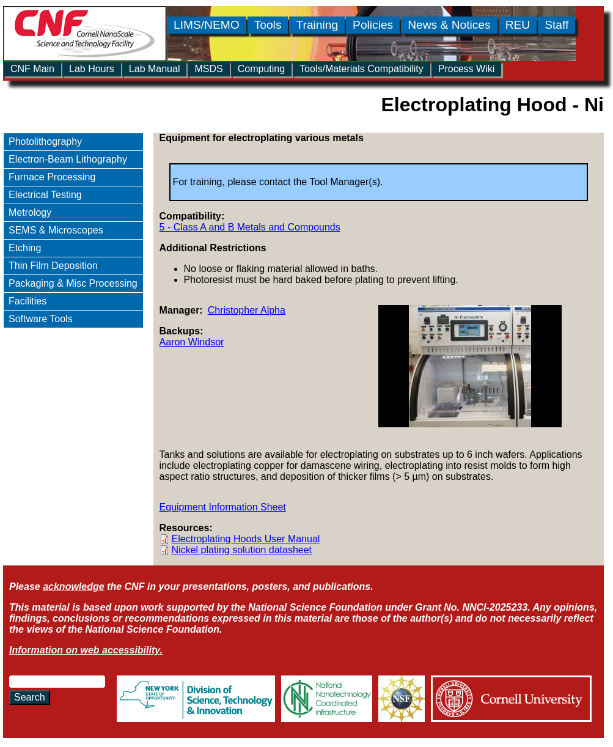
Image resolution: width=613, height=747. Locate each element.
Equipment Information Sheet (223, 507)
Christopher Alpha (246, 310)
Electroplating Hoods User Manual (246, 539)
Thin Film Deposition (53, 265)
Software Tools (41, 319)
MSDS (208, 69)
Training (317, 24)
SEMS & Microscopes (56, 230)
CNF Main (32, 69)
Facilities (27, 301)
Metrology (30, 212)
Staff (556, 24)
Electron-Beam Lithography (68, 159)
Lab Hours (91, 69)
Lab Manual (154, 69)
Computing (261, 69)
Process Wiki (466, 69)
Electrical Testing (45, 195)
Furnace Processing (52, 177)
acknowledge (73, 586)
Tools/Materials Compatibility (361, 69)
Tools (268, 24)
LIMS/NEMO (207, 24)
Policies (373, 24)
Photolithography (45, 141)
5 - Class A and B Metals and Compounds (250, 227)
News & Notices (449, 24)
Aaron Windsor (192, 342)
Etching (25, 248)
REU (517, 24)
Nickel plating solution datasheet (242, 550)
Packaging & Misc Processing (73, 283)
